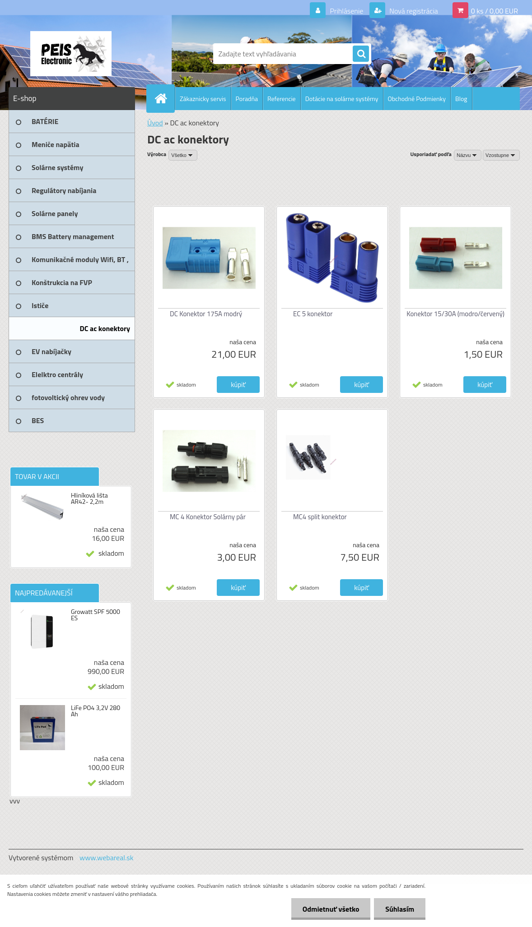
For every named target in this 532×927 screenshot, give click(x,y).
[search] (361, 54)
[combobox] (467, 155)
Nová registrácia (413, 10)
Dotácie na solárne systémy (341, 98)
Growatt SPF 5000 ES (95, 615)
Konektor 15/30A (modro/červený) (455, 314)
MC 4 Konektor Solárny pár (208, 517)
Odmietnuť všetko (330, 909)
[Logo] (71, 53)
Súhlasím (399, 909)
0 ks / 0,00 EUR (494, 10)
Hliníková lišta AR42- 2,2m (89, 498)
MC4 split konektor (320, 517)
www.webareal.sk (106, 857)
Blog (461, 98)
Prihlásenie (346, 10)
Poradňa (247, 98)
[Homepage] (164, 98)
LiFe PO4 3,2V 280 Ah (95, 711)
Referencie (281, 98)
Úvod (155, 122)
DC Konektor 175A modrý (206, 314)
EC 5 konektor (312, 314)
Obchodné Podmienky (417, 98)
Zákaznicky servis (203, 98)
